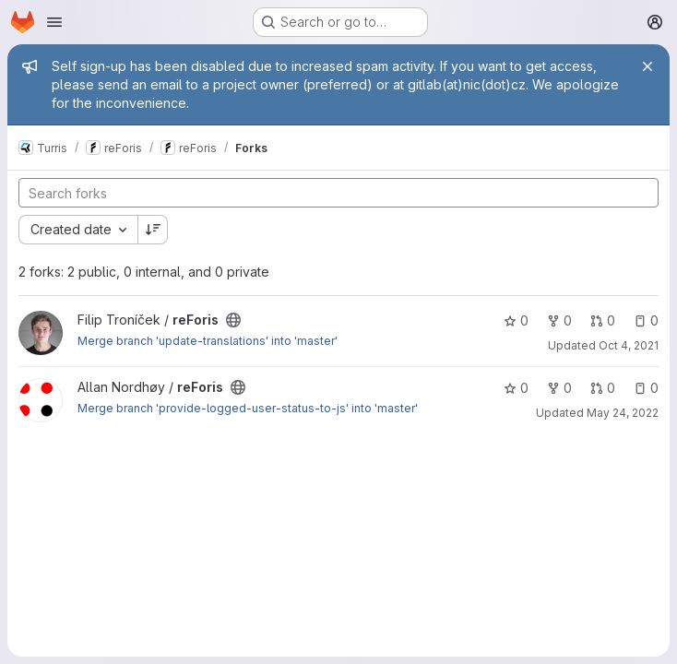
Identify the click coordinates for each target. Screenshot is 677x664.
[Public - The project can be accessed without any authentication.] (233, 320)
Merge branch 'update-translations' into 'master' (207, 341)
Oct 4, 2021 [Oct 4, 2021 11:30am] (629, 345)
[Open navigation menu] (54, 22)
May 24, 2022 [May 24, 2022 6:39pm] (623, 413)
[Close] (647, 66)
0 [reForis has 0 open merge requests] (602, 320)
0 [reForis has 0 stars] (516, 320)
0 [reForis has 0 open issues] (646, 320)
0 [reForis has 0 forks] (559, 320)
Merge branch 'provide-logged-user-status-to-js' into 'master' (247, 408)
